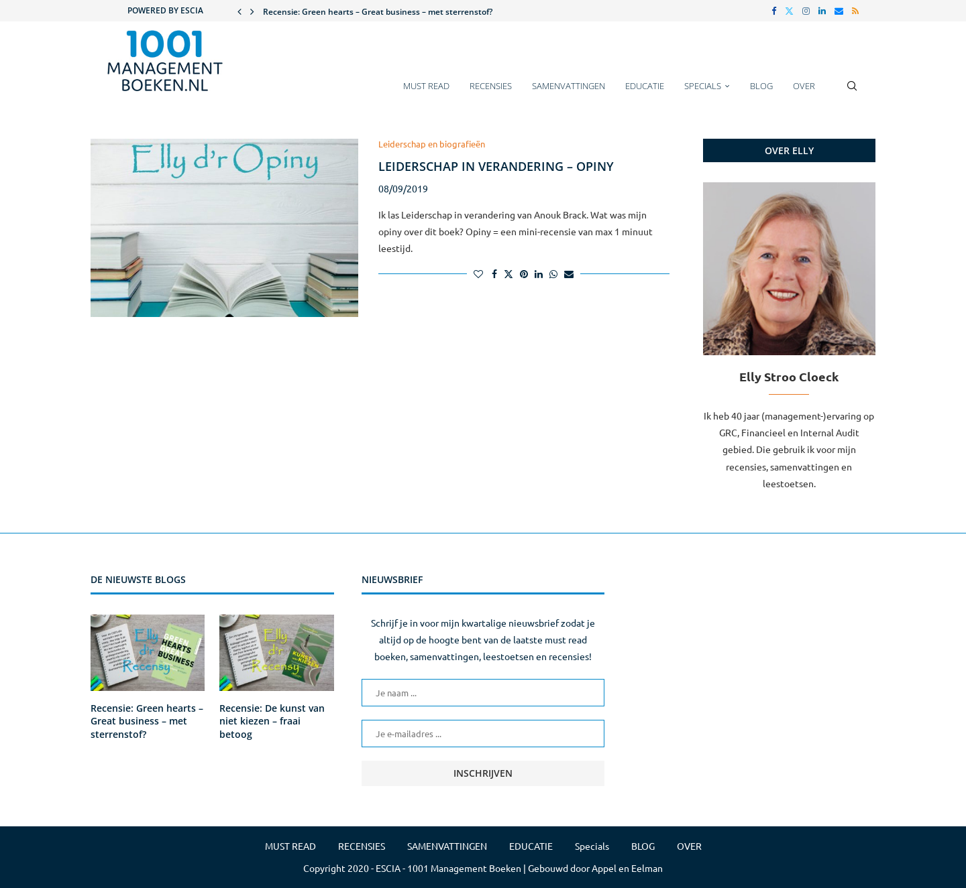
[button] (239, 10)
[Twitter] (789, 10)
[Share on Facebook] (494, 273)
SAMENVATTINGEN (568, 86)
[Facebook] (773, 10)
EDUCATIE (644, 86)
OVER (804, 86)
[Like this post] (478, 273)
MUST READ (426, 86)
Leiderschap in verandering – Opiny (496, 166)
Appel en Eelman (627, 868)
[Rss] (855, 10)
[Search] (852, 92)
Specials (702, 86)
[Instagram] (806, 10)
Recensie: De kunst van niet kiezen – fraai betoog (272, 721)
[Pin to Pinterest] (524, 273)
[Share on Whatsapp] (553, 273)
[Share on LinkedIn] (539, 273)
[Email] (839, 10)
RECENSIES (491, 86)
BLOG (761, 86)
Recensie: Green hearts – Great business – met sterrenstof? (377, 11)
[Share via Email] (569, 273)
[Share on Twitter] (508, 273)
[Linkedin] (822, 10)
